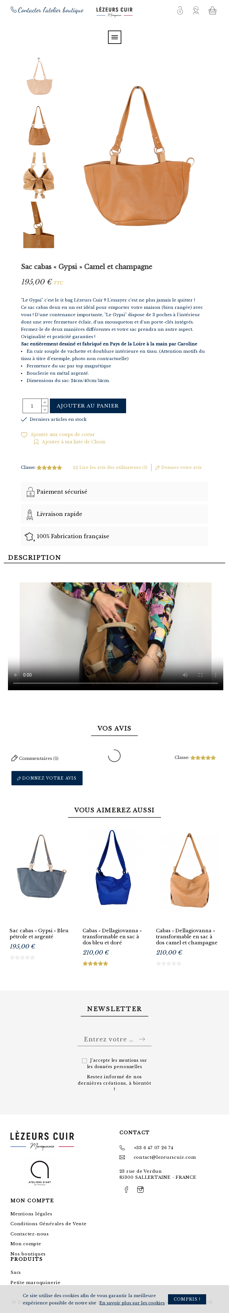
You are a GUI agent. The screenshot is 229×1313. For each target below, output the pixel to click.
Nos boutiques (28, 1254)
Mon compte (25, 1244)
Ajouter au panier (88, 406)
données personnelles (118, 1066)
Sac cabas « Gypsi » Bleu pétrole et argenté (39, 933)
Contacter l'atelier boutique (50, 10)
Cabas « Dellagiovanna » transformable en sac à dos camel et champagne (187, 936)
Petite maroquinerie (35, 1282)
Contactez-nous (29, 1234)
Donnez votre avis (47, 778)
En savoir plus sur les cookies (132, 1303)
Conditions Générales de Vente (48, 1223)
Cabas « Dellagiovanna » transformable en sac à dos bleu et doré (112, 936)
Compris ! (187, 1299)
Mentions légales (31, 1214)
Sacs (15, 1272)
